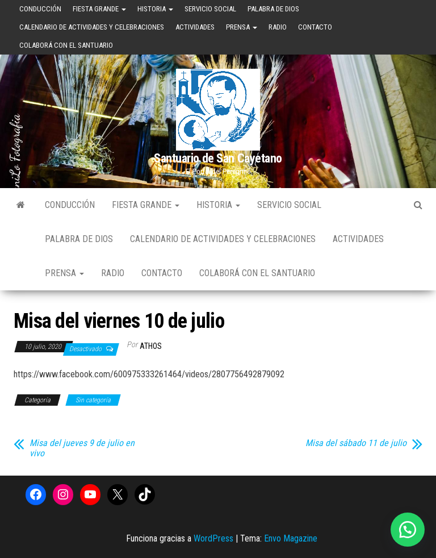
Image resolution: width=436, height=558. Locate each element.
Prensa (241, 27)
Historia (155, 9)
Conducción (40, 9)
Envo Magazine (290, 538)
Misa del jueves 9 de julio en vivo (82, 448)
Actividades (195, 27)
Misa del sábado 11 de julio (355, 443)
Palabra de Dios (273, 9)
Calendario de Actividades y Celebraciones (91, 27)
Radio (278, 27)
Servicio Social (210, 9)
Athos (151, 346)
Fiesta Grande (99, 9)
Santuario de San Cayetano (218, 158)
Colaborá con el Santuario (66, 45)
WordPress (213, 538)
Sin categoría (93, 400)
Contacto (315, 27)
